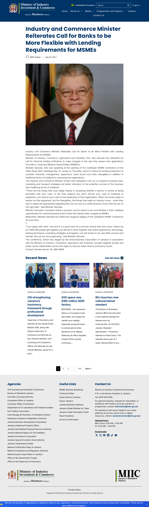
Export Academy (66, 421)
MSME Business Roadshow (71, 395)
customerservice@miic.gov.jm (126, 421)
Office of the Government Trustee (22, 463)
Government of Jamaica (69, 402)
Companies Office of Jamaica (20, 406)
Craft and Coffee (66, 399)
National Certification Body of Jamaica (24, 452)
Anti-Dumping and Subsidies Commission (25, 395)
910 (79, 374)
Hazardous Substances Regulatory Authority (26, 424)
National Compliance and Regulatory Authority (27, 456)
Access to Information (69, 425)
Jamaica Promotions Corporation (21, 442)
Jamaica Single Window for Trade (74, 414)
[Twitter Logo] (96, 440)
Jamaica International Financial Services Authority (29, 434)
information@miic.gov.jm (126, 412)
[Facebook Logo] (104, 440)
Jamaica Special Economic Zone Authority (26, 445)
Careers (132, 11)
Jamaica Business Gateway (71, 410)
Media (89, 11)
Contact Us (98, 15)
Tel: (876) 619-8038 (103, 402)
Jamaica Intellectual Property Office (23, 431)
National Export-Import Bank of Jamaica (25, 460)
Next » (88, 374)
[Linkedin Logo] (108, 440)
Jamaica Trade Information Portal (74, 417)
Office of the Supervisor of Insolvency (24, 467)
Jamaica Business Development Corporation (26, 427)
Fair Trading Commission (18, 416)
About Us (76, 11)
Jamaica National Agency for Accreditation (26, 438)
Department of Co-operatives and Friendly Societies (30, 413)
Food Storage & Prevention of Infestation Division (28, 420)
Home (65, 11)
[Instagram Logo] (100, 440)
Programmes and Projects (111, 11)
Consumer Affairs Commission (20, 409)
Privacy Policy (74, 495)
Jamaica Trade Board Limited (20, 449)
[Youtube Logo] (116, 440)
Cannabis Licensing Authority (20, 402)
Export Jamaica (66, 406)
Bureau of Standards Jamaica (20, 398)
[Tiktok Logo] (112, 440)
